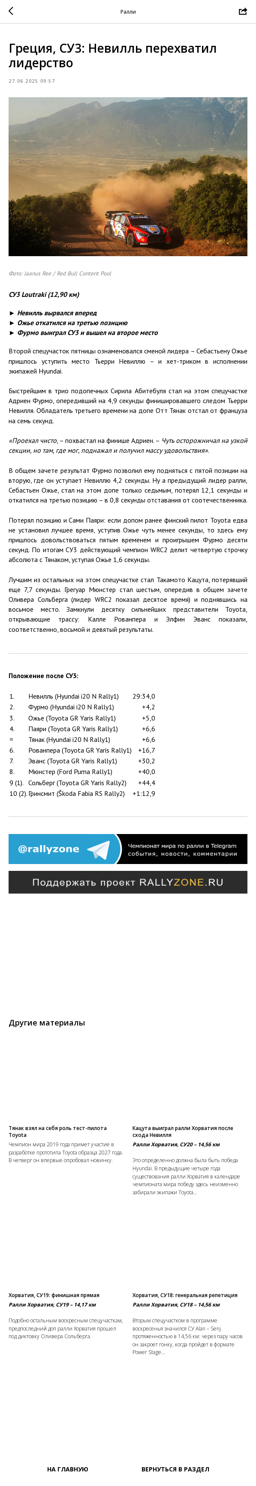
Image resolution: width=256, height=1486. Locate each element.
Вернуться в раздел (175, 1469)
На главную (67, 1469)
